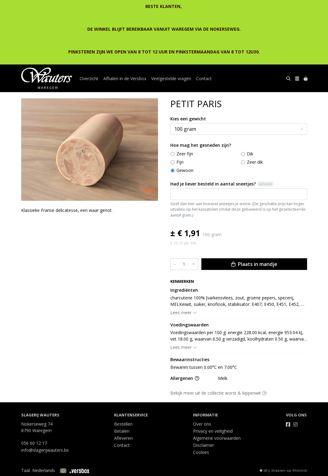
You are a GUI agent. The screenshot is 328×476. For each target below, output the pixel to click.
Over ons (202, 424)
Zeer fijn (184, 154)
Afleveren (123, 438)
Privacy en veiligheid (213, 431)
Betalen (121, 431)
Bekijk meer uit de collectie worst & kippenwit (218, 393)
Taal (25, 470)
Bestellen (123, 424)
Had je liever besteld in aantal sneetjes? (213, 184)
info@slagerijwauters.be (45, 450)
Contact (204, 78)
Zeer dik (255, 162)
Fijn (180, 162)
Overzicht (89, 78)
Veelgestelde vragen (171, 78)
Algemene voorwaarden (217, 438)
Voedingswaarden (189, 325)
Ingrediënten (184, 290)
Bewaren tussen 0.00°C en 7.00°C (203, 367)
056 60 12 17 (34, 443)
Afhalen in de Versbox (124, 78)
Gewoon (184, 170)
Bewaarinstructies (189, 359)
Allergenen (184, 378)
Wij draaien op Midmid (283, 471)
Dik (250, 154)
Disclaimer (203, 445)
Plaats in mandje (254, 264)
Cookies (201, 452)
